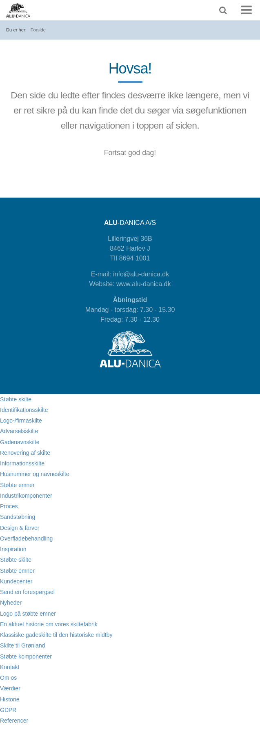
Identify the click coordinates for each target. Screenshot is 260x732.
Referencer (14, 720)
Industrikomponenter (26, 495)
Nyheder (11, 602)
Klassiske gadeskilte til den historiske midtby (56, 635)
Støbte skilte (15, 399)
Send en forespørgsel (27, 592)
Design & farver (19, 528)
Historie (9, 699)
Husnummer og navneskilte (34, 474)
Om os (8, 677)
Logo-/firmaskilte (21, 420)
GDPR (8, 710)
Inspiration (13, 549)
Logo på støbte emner (28, 613)
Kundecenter (16, 581)
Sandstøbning (17, 517)
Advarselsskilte (19, 431)
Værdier (10, 688)
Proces (9, 506)
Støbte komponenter (26, 656)
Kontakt (9, 667)
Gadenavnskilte (20, 442)
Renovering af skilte (25, 452)
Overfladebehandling (26, 538)
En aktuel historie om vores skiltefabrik (49, 624)
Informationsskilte (22, 463)
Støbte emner (17, 485)
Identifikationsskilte (24, 410)
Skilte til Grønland (22, 645)
